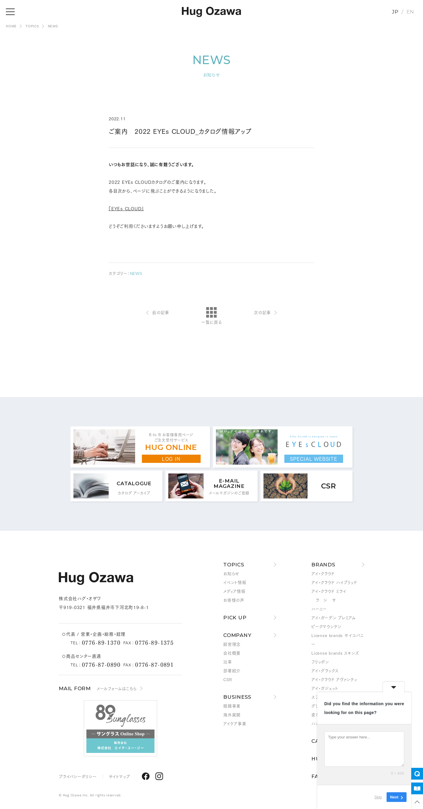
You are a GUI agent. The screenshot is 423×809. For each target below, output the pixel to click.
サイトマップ (119, 776)
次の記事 (262, 312)
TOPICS (233, 565)
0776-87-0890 (101, 664)
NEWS (136, 273)
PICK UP (234, 617)
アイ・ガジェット (324, 688)
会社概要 (232, 653)
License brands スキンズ (335, 653)
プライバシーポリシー (78, 776)
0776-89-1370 (101, 642)
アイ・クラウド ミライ (328, 591)
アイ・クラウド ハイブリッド (334, 582)
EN (410, 12)
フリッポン (320, 661)
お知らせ (231, 573)
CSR (227, 679)
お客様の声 (233, 600)
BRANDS (323, 565)
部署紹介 (232, 670)
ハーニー (319, 609)
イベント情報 (234, 582)
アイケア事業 (234, 723)
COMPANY (237, 635)
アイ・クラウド (323, 573)
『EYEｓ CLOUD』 (126, 208)
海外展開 (232, 714)
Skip (378, 797)
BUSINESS (237, 697)
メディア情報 (234, 591)
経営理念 (232, 644)
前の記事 (160, 312)
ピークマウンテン (326, 626)
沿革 (227, 661)
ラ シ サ (323, 600)
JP (395, 12)
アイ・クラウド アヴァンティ (334, 679)
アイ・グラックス (325, 670)
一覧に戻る (211, 316)
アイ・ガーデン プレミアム (333, 617)
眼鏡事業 (232, 706)
